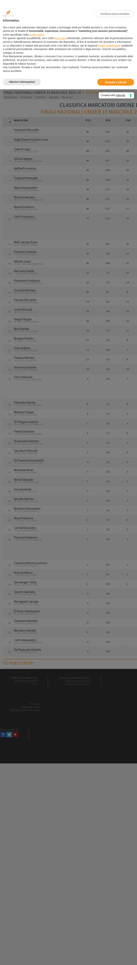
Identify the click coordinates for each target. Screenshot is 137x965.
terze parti (60, 38)
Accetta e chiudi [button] (115, 82)
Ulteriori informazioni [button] (22, 81)
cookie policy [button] (36, 34)
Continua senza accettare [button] (114, 13)
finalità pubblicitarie (109, 45)
